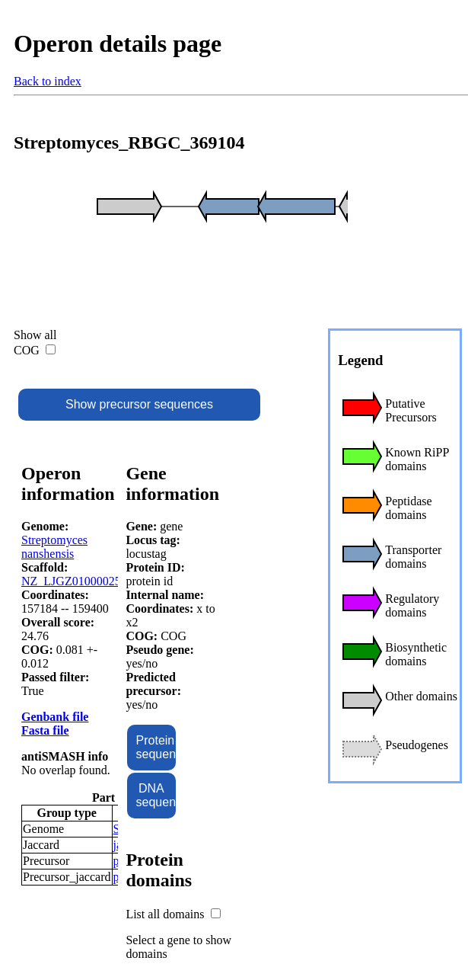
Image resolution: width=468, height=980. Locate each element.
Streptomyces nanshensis (54, 546)
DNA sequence (156, 795)
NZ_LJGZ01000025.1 (75, 581)
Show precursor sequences (139, 404)
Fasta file (45, 730)
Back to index (47, 81)
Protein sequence (156, 747)
